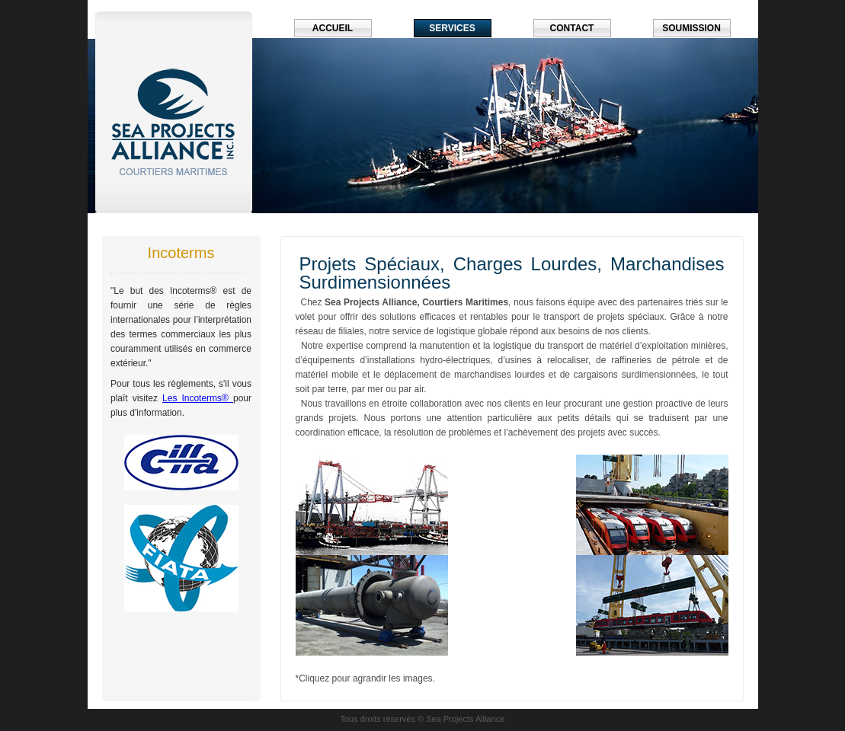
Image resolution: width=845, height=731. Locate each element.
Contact (572, 28)
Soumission (691, 28)
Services (452, 28)
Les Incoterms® (197, 398)
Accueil (332, 28)
